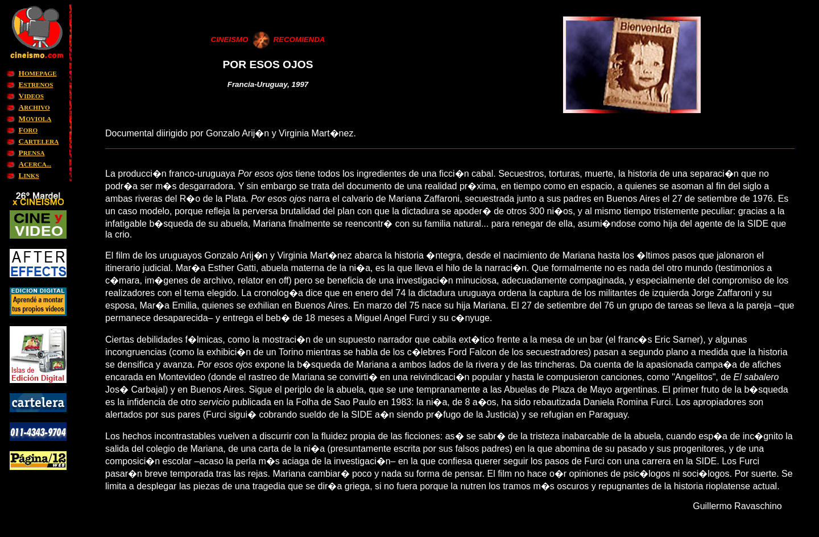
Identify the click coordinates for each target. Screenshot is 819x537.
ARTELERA (39, 141)
